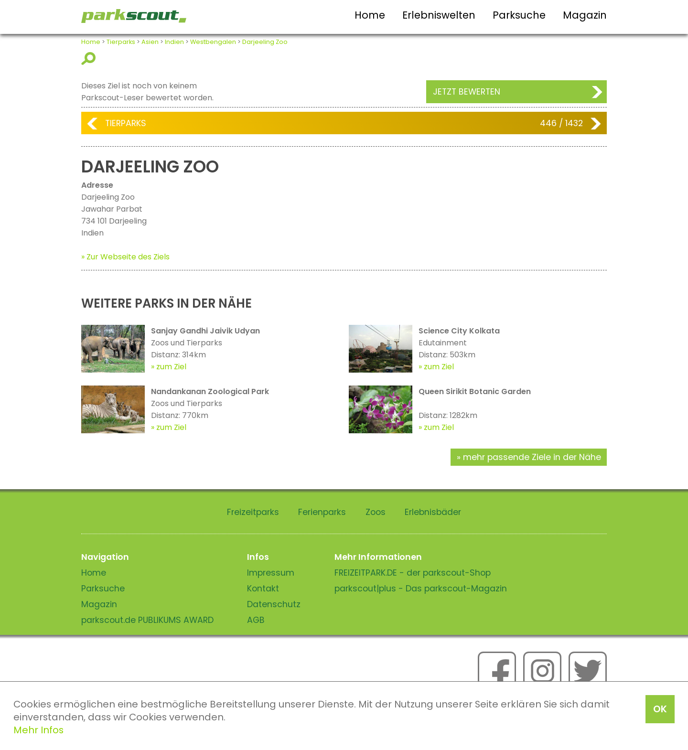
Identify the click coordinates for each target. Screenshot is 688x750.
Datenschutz (274, 604)
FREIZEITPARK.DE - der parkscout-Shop (412, 573)
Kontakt (263, 588)
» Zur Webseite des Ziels (125, 256)
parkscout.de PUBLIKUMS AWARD (147, 620)
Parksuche (519, 15)
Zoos (376, 512)
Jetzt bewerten (466, 91)
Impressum (270, 573)
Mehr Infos (38, 730)
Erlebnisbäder (433, 512)
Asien (150, 42)
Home (370, 15)
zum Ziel (171, 366)
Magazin (585, 15)
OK (660, 709)
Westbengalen (213, 42)
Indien (174, 42)
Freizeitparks (253, 512)
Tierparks (121, 42)
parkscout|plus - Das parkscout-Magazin (420, 588)
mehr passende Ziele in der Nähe (532, 457)
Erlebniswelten (438, 15)
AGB (256, 620)
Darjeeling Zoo (265, 42)
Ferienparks (322, 512)
